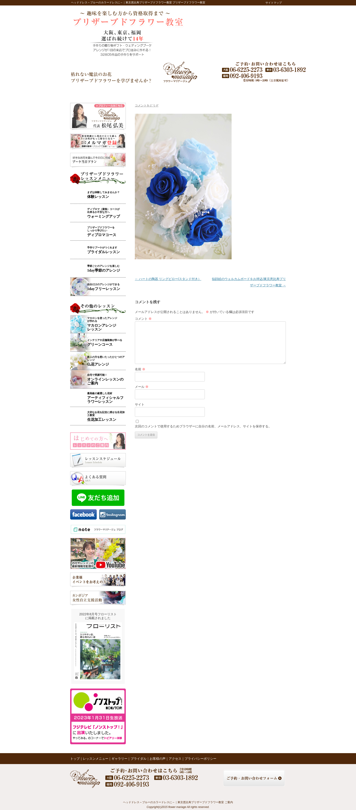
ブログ (230, 91)
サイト (139, 404)
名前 (140, 369)
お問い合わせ (274, 91)
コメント (143, 318)
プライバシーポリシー (200, 758)
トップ (83, 91)
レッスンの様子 (207, 91)
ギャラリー (141, 91)
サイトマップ (273, 2)
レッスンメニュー (113, 91)
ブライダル (163, 91)
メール (141, 387)
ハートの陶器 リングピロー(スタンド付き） (168, 279)
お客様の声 (184, 91)
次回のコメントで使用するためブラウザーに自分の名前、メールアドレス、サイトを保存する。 (203, 426)
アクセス (252, 91)
